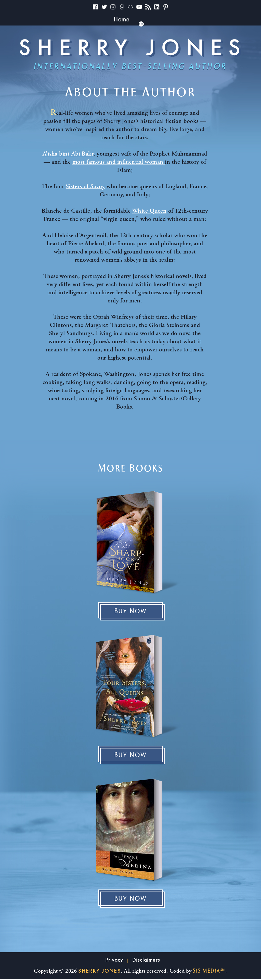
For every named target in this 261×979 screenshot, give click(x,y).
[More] (219, 24)
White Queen (149, 211)
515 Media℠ (209, 971)
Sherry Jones (99, 970)
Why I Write (79, 19)
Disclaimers (146, 959)
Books (113, 19)
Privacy (114, 959)
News (196, 19)
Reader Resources (155, 19)
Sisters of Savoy (85, 187)
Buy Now (130, 611)
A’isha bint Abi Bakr (68, 154)
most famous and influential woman (118, 162)
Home (47, 19)
